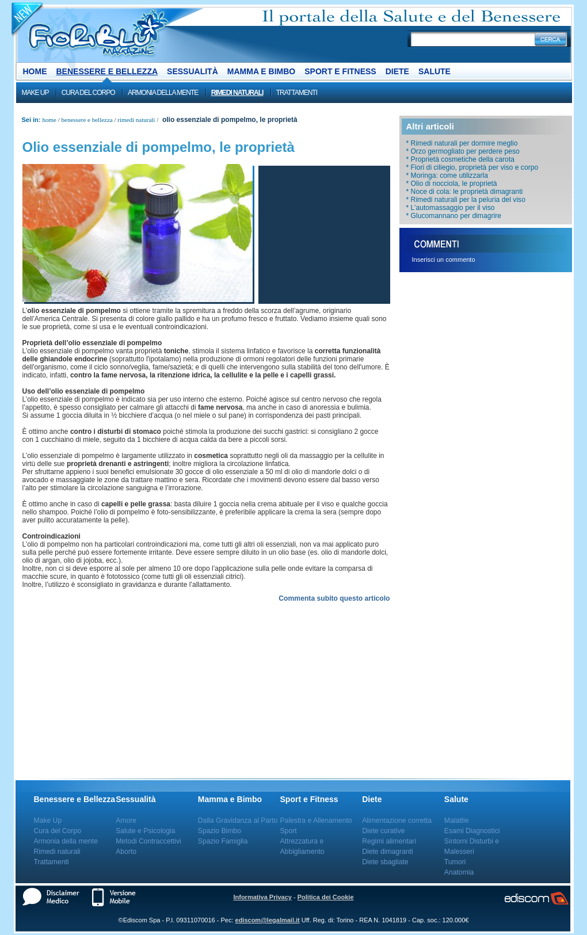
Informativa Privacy (262, 897)
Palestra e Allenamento (316, 820)
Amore (126, 820)
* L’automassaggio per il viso (450, 208)
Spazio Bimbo (219, 831)
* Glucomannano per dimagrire (454, 216)
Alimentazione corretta (397, 820)
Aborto (126, 852)
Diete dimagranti (387, 852)
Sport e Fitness (340, 71)
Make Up (35, 93)
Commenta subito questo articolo (334, 598)
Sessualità (192, 71)
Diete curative (383, 831)
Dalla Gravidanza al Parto (238, 820)
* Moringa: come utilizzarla (447, 175)
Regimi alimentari (389, 841)
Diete (397, 71)
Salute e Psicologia (145, 831)
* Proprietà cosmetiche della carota (460, 159)
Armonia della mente (163, 93)
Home (35, 71)
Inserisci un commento (443, 259)
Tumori (455, 862)
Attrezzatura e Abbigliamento (302, 846)
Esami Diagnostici (472, 831)
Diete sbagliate (385, 862)
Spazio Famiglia (222, 841)
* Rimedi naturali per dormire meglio (462, 143)
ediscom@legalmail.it (267, 920)
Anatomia (459, 872)
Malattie (456, 820)
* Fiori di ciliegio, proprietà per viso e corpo (472, 167)
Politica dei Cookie (326, 897)
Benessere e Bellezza (107, 71)
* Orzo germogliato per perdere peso (463, 151)
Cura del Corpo (88, 93)
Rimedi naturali (237, 93)
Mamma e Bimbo (261, 71)
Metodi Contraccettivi (148, 841)
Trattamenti (296, 93)
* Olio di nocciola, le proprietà (451, 184)
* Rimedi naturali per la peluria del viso (465, 200)
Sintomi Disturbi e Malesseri (471, 846)
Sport (288, 831)
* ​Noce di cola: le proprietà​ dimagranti (464, 192)
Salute (434, 71)
